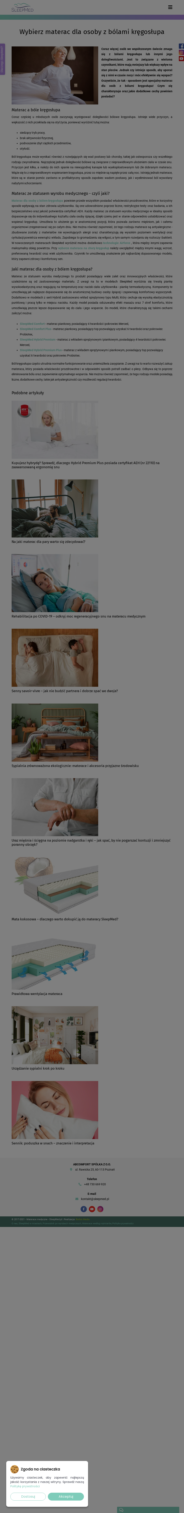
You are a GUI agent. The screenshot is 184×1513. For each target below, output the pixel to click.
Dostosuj (28, 1496)
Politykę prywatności (25, 1486)
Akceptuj (66, 1496)
